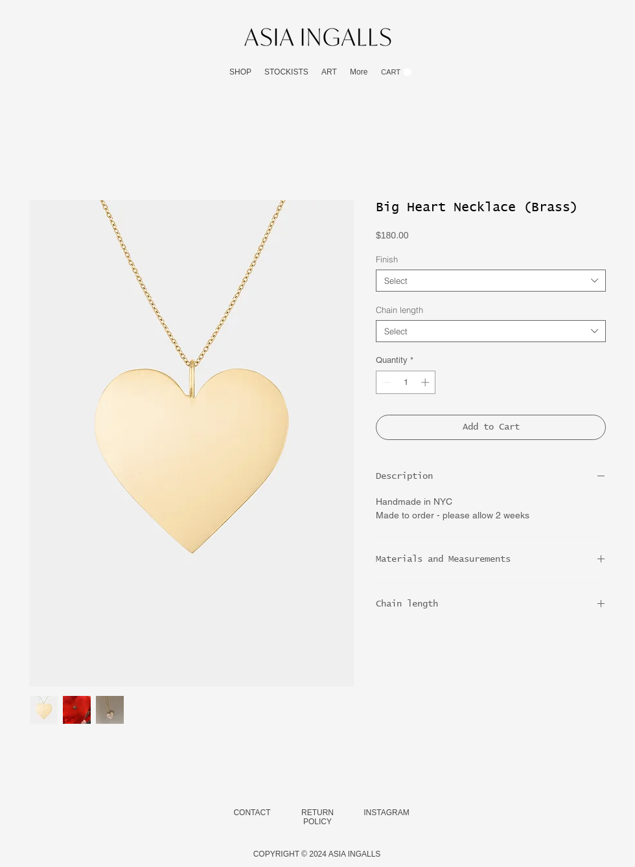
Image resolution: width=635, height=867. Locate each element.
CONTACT (251, 812)
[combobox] (491, 281)
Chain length (399, 310)
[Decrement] (385, 382)
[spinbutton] (406, 382)
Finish (387, 259)
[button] (240, 72)
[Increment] (426, 382)
